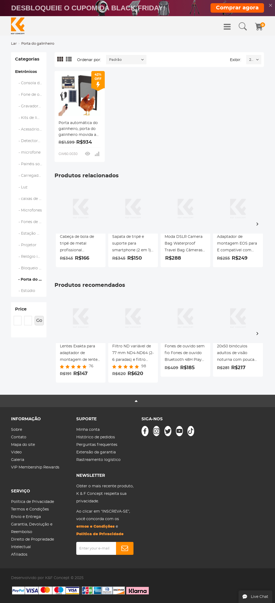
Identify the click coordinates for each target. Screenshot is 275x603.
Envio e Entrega (26, 517)
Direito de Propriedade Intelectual (32, 543)
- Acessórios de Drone (30, 129)
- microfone (28, 152)
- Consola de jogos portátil (30, 83)
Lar (14, 43)
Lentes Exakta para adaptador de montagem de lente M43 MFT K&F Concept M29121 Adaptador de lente (78, 353)
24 (251, 60)
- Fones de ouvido (30, 222)
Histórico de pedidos (95, 437)
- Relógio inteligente (30, 257)
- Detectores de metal (30, 141)
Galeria (17, 460)
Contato (18, 437)
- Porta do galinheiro (30, 279)
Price (21, 309)
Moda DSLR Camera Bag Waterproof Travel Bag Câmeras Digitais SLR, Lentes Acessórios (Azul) (183, 244)
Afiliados (19, 554)
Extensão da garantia (96, 452)
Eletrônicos (26, 72)
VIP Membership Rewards (35, 467)
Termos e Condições (30, 509)
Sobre (16, 430)
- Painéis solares (30, 164)
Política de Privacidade (32, 502)
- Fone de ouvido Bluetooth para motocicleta (30, 95)
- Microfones (28, 210)
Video (16, 452)
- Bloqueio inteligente (30, 268)
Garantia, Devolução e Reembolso (31, 528)
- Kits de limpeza (30, 118)
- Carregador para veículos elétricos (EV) (30, 176)
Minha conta (88, 430)
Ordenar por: (89, 60)
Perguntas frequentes (96, 445)
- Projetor (26, 245)
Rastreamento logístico (98, 460)
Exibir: (235, 60)
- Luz (21, 187)
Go (39, 320)
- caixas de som (30, 199)
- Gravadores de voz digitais (30, 106)
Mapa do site (23, 445)
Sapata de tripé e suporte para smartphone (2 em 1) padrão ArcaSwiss (131, 244)
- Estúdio (25, 291)
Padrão (115, 60)
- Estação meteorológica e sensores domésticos (30, 233)
